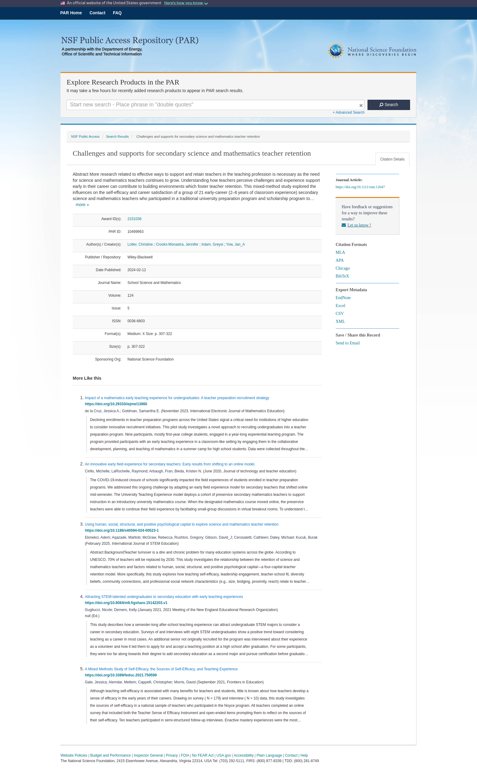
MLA (340, 252)
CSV (340, 313)
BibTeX (342, 276)
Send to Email (348, 343)
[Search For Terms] (215, 105)
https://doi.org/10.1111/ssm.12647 (361, 187)
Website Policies (74, 755)
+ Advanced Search (348, 112)
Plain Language (269, 755)
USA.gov (224, 755)
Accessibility (243, 755)
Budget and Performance (110, 755)
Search (388, 104)
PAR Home (71, 12)
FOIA (185, 755)
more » (82, 204)
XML (340, 321)
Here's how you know (186, 2)
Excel (340, 305)
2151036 (134, 219)
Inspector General (148, 755)
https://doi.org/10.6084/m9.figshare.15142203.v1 (127, 603)
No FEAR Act (203, 755)
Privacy (172, 755)
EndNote (343, 297)
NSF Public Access (85, 136)
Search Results (117, 136)
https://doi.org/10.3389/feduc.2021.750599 (122, 675)
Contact (97, 12)
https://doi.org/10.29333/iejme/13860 (117, 404)
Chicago (343, 268)
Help (304, 755)
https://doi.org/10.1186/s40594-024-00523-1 (123, 530)
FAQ (117, 12)
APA (340, 260)
